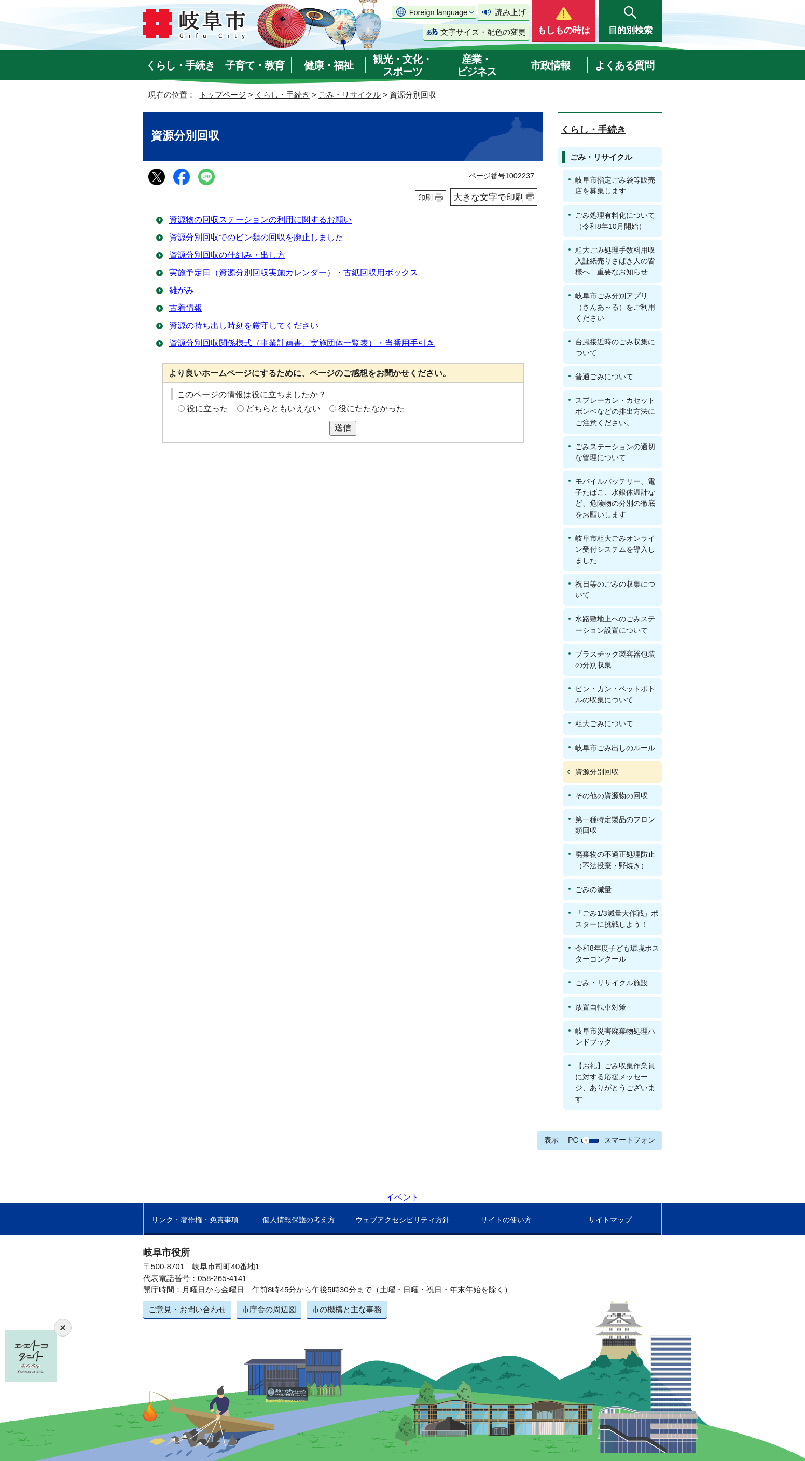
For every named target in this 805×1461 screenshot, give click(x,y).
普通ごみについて (604, 376)
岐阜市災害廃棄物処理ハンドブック (615, 1036)
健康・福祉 (328, 65)
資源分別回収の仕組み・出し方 (227, 255)
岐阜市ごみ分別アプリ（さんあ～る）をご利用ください (615, 306)
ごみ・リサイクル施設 (611, 983)
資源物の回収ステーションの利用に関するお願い (260, 219)
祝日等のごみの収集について (615, 589)
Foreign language (438, 12)
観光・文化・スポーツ (402, 65)
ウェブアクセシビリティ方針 (402, 1220)
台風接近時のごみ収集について (615, 347)
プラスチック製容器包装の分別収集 (615, 659)
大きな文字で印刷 (488, 197)
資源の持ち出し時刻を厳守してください (243, 325)
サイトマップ (610, 1220)
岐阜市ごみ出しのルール (615, 748)
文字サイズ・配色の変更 (483, 31)
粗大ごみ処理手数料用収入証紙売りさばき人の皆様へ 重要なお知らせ (615, 261)
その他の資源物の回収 (611, 795)
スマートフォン (629, 1140)
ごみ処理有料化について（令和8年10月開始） (615, 220)
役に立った (207, 408)
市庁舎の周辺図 (269, 1309)
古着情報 (185, 307)
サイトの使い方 (506, 1220)
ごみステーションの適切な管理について (615, 452)
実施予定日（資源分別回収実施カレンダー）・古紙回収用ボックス (293, 272)
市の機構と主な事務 (347, 1309)
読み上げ (510, 12)
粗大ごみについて (604, 723)
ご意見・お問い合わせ (187, 1309)
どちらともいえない (283, 408)
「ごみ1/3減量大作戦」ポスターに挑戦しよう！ (616, 918)
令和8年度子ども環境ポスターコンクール (617, 953)
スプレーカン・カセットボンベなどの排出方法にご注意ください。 (615, 411)
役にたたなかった (371, 408)
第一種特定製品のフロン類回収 (615, 824)
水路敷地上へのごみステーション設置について (615, 624)
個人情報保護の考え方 (298, 1220)
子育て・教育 (254, 65)
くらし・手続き (180, 65)
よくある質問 (624, 65)
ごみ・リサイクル (349, 94)
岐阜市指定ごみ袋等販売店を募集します (615, 185)
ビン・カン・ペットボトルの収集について (615, 694)
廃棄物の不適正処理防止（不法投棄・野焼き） (615, 859)
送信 (343, 427)
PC (573, 1140)
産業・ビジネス (476, 65)
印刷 (425, 197)
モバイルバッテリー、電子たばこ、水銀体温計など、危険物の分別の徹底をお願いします (615, 497)
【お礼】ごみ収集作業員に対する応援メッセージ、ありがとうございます (615, 1082)
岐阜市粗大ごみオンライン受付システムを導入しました (615, 549)
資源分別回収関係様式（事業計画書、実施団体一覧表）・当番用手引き (302, 343)
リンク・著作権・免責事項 (195, 1220)
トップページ (222, 94)
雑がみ (181, 290)
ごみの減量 (593, 889)
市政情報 (550, 65)
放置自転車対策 (600, 1007)
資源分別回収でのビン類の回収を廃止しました (256, 237)
